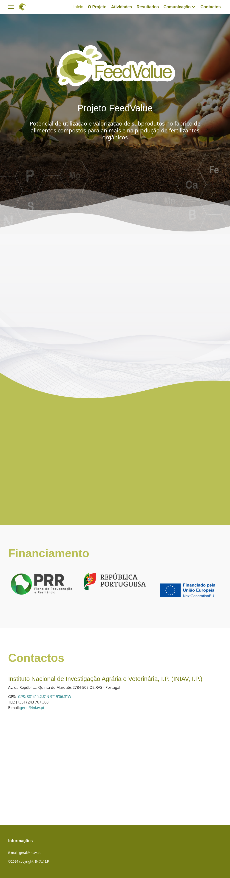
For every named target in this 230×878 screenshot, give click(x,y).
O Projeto (97, 7)
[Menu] (11, 7)
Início (78, 7)
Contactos (210, 7)
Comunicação (176, 7)
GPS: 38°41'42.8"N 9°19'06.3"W (44, 696)
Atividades (121, 7)
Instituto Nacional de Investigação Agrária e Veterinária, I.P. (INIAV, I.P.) (105, 678)
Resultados (147, 7)
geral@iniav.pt (32, 707)
